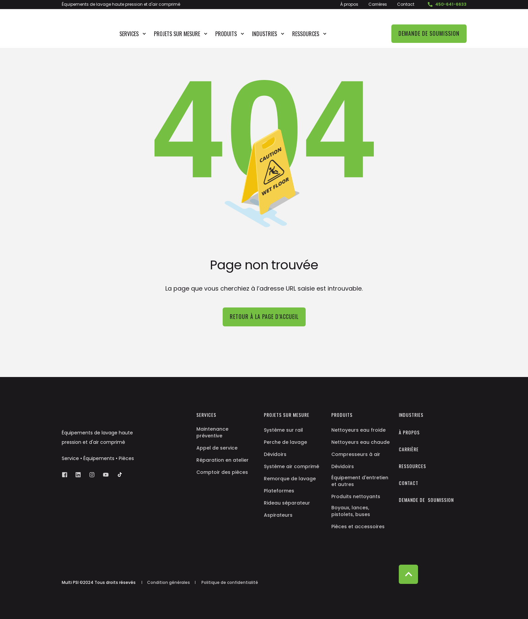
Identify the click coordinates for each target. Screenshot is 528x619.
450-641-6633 (448, 4)
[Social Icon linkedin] (78, 475)
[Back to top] (408, 574)
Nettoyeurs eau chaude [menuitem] (360, 442)
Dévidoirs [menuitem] (275, 454)
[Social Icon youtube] (106, 475)
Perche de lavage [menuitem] (285, 442)
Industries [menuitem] (264, 34)
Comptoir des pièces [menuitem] (222, 472)
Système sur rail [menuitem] (283, 430)
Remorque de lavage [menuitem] (290, 478)
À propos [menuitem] (349, 4)
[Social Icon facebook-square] (67, 475)
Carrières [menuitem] (377, 4)
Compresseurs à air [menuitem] (355, 454)
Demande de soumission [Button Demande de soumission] (429, 33)
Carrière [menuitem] (409, 449)
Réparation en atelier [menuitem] (222, 460)
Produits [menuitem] (226, 34)
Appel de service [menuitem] (217, 448)
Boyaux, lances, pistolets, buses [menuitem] (350, 511)
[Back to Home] (83, 43)
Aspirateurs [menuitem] (278, 515)
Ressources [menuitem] (305, 34)
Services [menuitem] (129, 34)
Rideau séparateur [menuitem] (287, 503)
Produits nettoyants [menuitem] (355, 496)
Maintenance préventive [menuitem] (212, 432)
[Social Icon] (118, 475)
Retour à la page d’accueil (264, 317)
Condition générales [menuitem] (168, 583)
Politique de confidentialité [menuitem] (229, 583)
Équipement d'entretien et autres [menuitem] (359, 481)
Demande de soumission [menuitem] (426, 499)
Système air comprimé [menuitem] (291, 466)
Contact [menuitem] (405, 4)
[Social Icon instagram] (92, 475)
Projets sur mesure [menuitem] (177, 34)
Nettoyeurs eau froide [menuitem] (358, 430)
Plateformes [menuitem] (279, 490)
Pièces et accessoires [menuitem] (358, 526)
